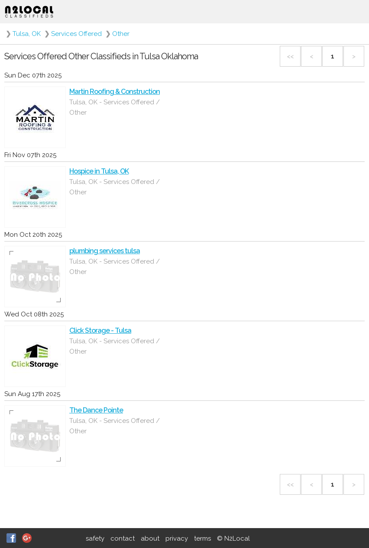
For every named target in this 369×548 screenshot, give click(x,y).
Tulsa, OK (27, 34)
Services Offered (76, 34)
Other (120, 34)
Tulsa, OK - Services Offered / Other (114, 107)
